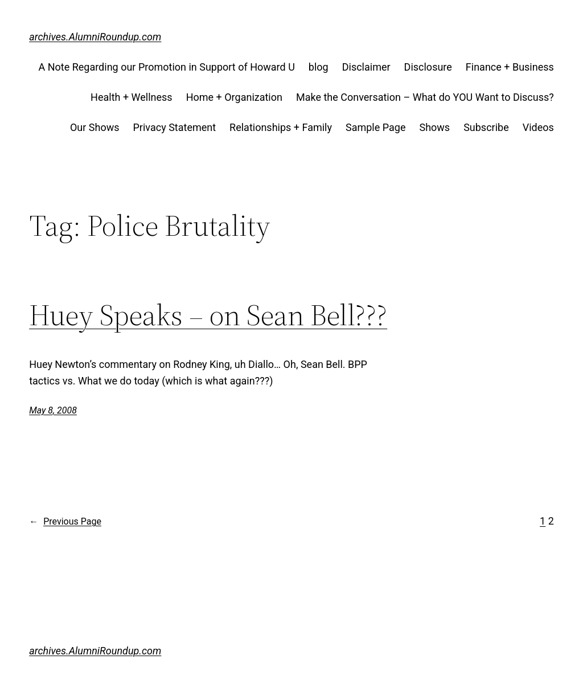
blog (319, 67)
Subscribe (486, 127)
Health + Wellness (132, 97)
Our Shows (95, 127)
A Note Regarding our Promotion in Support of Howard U (166, 67)
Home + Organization (234, 97)
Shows (434, 127)
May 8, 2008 (53, 410)
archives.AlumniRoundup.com (95, 37)
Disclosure (428, 67)
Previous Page (65, 521)
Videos (538, 127)
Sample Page (375, 127)
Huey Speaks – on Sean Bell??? (208, 315)
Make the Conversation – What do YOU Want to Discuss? (425, 97)
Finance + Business (510, 67)
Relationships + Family (280, 127)
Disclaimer (366, 67)
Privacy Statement (174, 127)
